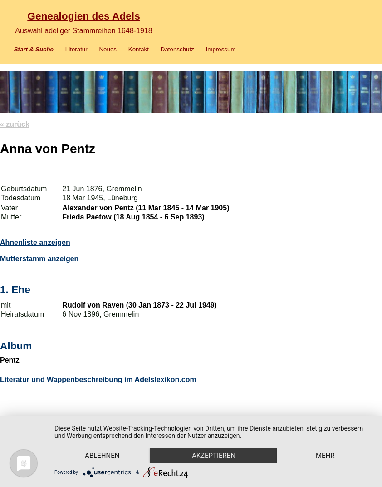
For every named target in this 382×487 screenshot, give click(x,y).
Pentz (10, 360)
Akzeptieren (213, 456)
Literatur (76, 49)
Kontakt (138, 49)
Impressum (221, 49)
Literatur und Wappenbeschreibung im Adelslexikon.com (98, 379)
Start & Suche (34, 49)
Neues (108, 49)
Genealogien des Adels (83, 16)
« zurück (14, 124)
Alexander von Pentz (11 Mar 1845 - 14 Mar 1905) (145, 208)
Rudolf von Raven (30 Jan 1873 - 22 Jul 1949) (139, 305)
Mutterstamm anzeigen (39, 259)
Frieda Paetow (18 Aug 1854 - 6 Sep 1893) (133, 217)
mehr (325, 456)
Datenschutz (177, 49)
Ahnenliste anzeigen (35, 242)
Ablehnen (102, 456)
